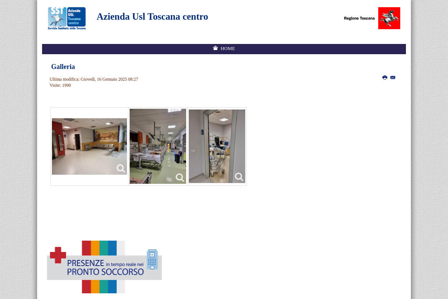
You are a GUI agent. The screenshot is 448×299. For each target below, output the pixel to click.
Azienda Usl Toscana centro (152, 16)
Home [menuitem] (228, 48)
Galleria (63, 66)
